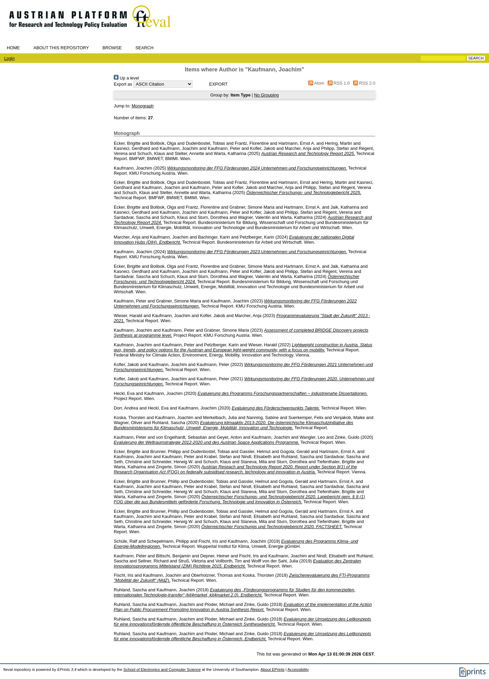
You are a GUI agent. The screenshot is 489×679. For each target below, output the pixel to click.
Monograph (143, 105)
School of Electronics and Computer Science (162, 669)
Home (13, 47)
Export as (123, 84)
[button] (218, 84)
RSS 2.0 (363, 83)
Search (144, 47)
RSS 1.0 (337, 83)
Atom (315, 83)
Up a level (126, 78)
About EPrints (272, 669)
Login (9, 58)
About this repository (61, 47)
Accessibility (298, 669)
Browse (112, 47)
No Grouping (266, 95)
